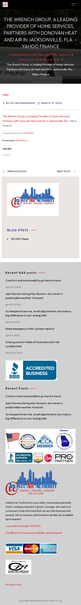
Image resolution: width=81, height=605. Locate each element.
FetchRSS (28, 133)
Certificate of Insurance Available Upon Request (33, 532)
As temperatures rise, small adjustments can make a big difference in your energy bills (38, 313)
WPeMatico (22, 140)
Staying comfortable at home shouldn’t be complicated (32, 344)
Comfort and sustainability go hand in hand (33, 280)
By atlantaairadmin (20, 103)
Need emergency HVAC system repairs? (30, 328)
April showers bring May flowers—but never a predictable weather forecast (33, 296)
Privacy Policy (13, 584)
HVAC (6, 94)
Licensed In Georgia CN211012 (23, 526)
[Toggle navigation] (73, 4)
